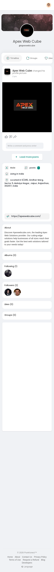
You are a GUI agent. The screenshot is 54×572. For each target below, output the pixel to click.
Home (10, 557)
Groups (8, 315)
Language (27, 567)
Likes (6, 304)
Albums (8, 255)
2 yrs (14, 76)
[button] (48, 5)
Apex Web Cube (27, 41)
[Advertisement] (27, 349)
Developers (27, 563)
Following (9, 266)
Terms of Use (15, 560)
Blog (43, 560)
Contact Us (27, 557)
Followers (9, 285)
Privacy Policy (40, 557)
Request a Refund (31, 560)
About (17, 557)
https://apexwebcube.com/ (26, 216)
